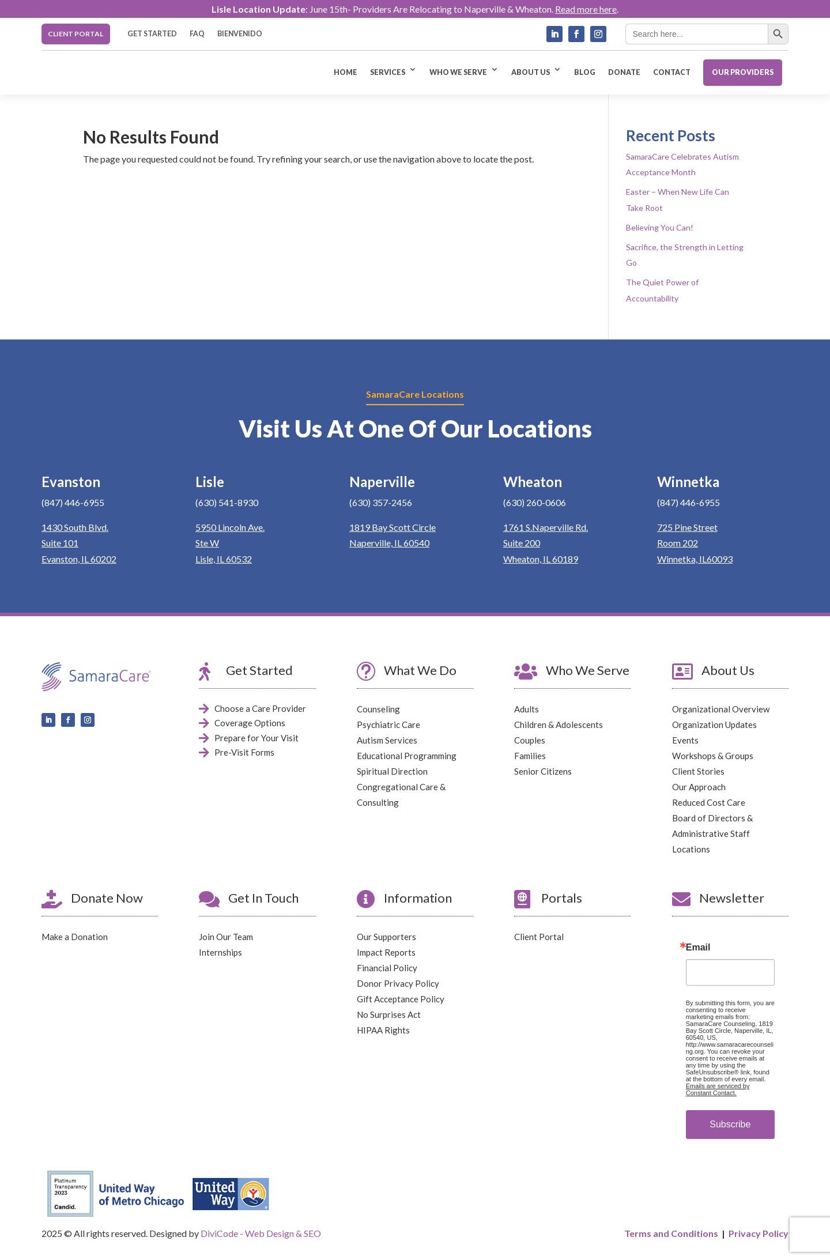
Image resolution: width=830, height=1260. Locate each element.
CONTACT (672, 72)
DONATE (624, 72)
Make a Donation (75, 937)
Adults (526, 709)
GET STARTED (152, 34)
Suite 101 (60, 543)
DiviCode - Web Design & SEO (261, 1233)
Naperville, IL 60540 (389, 543)
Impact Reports (386, 953)
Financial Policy (387, 968)
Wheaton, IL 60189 (540, 558)
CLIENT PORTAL (75, 33)
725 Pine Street (687, 527)
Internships (220, 953)
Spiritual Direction (392, 771)
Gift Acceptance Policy (400, 999)
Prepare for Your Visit (256, 738)
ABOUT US (530, 72)
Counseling (378, 709)
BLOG (584, 72)
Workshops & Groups (712, 755)
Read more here (586, 8)
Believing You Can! (659, 227)
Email (698, 948)
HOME (345, 72)
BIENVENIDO (239, 34)
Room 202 (677, 543)
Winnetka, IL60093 (695, 558)
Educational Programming (406, 755)
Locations (691, 849)
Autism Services (387, 740)
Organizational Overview (720, 709)
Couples (529, 740)
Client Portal (539, 937)
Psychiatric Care (388, 724)
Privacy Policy (758, 1233)
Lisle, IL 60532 (223, 558)
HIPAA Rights (383, 1030)
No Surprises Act (389, 1015)
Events (685, 740)
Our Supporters (386, 937)
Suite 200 (521, 543)
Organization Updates (714, 724)
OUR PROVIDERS (743, 72)
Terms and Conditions (671, 1233)
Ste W (207, 543)
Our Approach (699, 787)
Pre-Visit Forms (244, 753)
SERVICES (387, 72)
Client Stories (698, 771)
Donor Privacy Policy (398, 984)
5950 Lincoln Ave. (230, 527)
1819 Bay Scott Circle (392, 527)
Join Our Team (226, 937)
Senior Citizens (543, 771)
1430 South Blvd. (75, 527)
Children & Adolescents (558, 724)
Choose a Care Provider (260, 708)
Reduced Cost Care (708, 802)
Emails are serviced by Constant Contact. (718, 1090)
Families (530, 755)
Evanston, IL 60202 (79, 558)
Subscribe (730, 1125)
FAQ (197, 34)
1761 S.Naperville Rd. (545, 527)
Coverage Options (249, 723)
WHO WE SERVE (458, 72)
